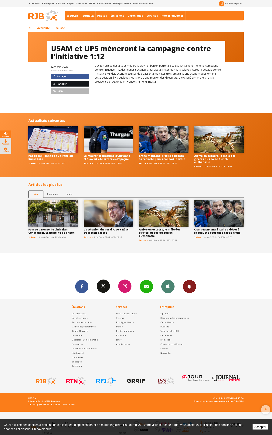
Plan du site (68, 404)
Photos (102, 15)
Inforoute (60, 3)
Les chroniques (79, 318)
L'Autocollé (77, 357)
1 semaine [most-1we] (52, 194)
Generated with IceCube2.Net (229, 401)
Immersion (77, 335)
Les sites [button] (34, 3)
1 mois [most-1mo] (68, 194)
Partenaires (166, 335)
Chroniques (135, 15)
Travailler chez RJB (169, 331)
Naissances (81, 3)
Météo (119, 326)
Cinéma (120, 318)
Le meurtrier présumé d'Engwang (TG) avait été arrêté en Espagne (107, 157)
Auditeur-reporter (230, 3)
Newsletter (165, 353)
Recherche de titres (82, 322)
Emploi (70, 3)
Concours (77, 366)
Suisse (60, 28)
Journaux (88, 15)
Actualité (43, 28)
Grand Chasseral (80, 331)
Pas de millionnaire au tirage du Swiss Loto (50, 157)
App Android (189, 286)
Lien (58, 91)
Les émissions (79, 313)
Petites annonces (125, 331)
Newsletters (146, 286)
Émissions (117, 15)
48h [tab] (36, 194)
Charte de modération (171, 344)
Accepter (260, 427)
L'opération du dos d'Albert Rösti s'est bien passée (106, 231)
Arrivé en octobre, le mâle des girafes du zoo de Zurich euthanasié (215, 159)
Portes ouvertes (173, 15)
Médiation (165, 339)
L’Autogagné (78, 353)
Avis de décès (123, 344)
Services (152, 15)
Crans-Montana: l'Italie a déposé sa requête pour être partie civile (162, 157)
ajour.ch (72, 15)
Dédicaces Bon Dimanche (85, 339)
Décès (92, 3)
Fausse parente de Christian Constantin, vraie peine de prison (51, 231)
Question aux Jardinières (84, 348)
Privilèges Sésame (122, 3)
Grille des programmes (84, 326)
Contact (164, 348)
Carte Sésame (104, 3)
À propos (164, 313)
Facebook (81, 286)
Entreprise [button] (48, 3)
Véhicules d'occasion (143, 3)
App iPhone (168, 286)
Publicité (164, 326)
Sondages (77, 361)
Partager (60, 76)
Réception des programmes (174, 318)
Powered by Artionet (203, 401)
